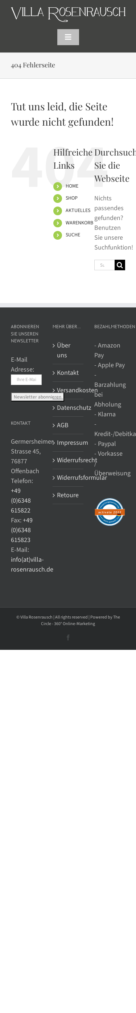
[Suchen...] (104, 265)
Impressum (68, 442)
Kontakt (68, 372)
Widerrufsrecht (68, 460)
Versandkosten (68, 390)
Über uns (63, 350)
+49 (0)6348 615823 (22, 530)
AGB (63, 425)
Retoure (68, 495)
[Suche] (120, 265)
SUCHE (73, 235)
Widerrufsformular (68, 477)
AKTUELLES (78, 210)
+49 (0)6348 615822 (21, 500)
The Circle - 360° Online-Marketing (80, 620)
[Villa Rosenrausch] (68, 10)
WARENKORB (79, 223)
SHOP (72, 198)
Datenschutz (68, 407)
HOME (72, 186)
